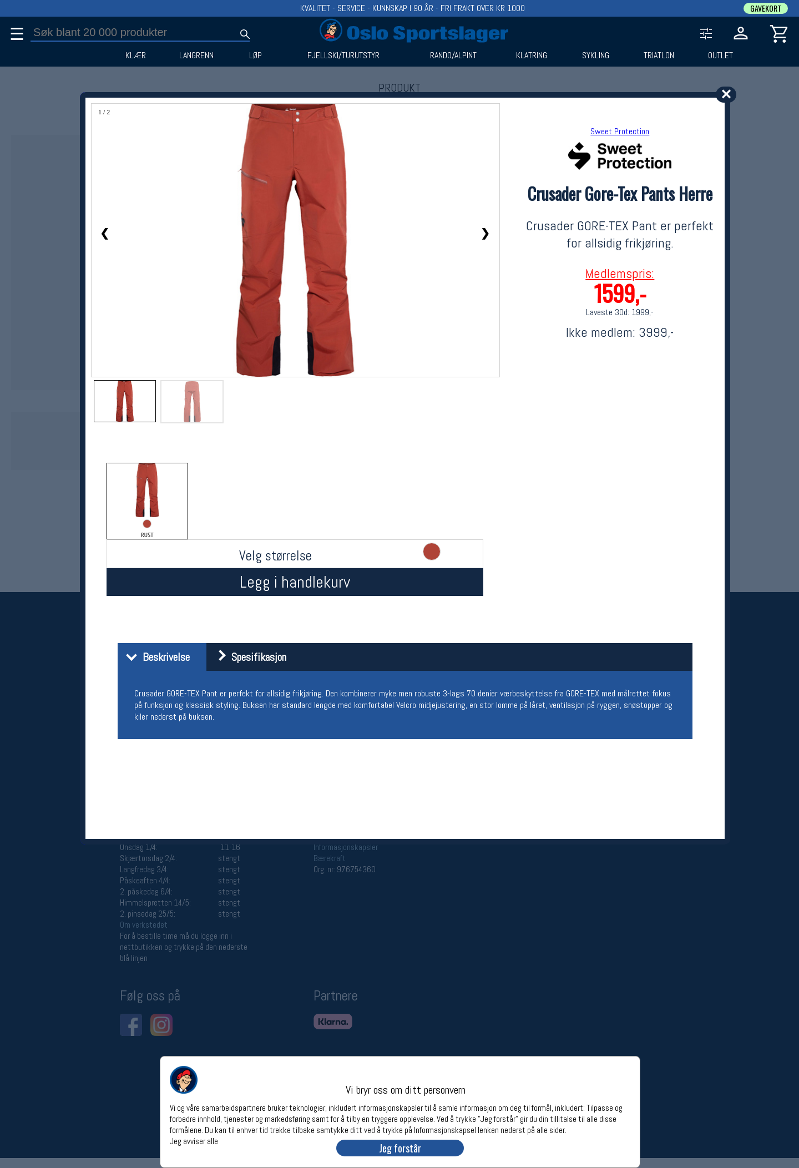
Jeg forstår (400, 1148)
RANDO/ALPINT (453, 55)
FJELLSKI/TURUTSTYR (343, 55)
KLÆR (135, 55)
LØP (255, 55)
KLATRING (531, 55)
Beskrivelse (155, 657)
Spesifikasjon (247, 657)
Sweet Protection (619, 131)
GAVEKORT (765, 8)
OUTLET (720, 55)
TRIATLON (659, 55)
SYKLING (595, 55)
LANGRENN (196, 55)
